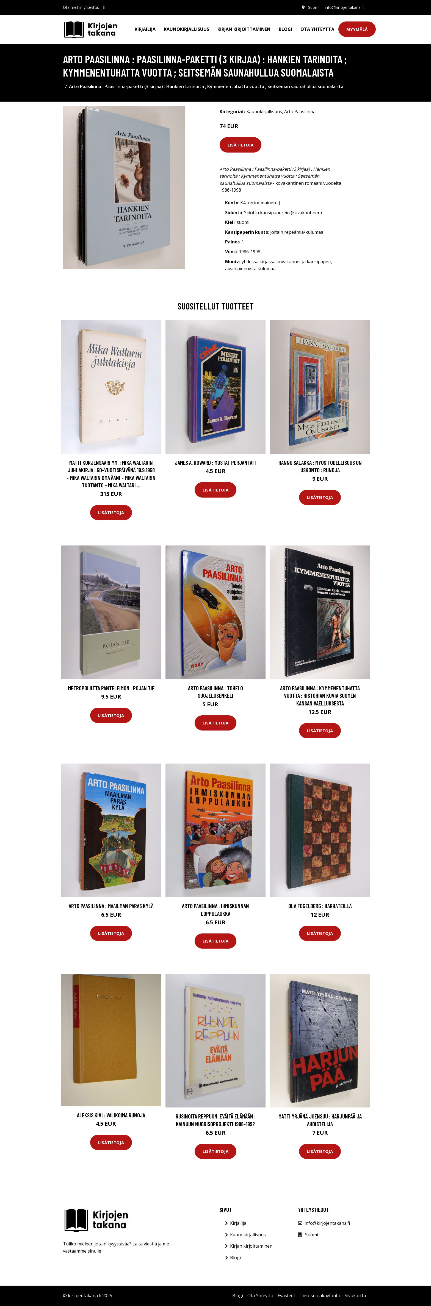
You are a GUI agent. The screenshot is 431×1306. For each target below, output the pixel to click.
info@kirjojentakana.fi (344, 7)
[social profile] (104, 7)
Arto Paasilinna (300, 111)
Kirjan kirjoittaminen (243, 29)
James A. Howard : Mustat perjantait (215, 462)
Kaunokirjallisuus (186, 29)
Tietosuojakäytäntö (320, 1296)
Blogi (285, 29)
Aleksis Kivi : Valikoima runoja (111, 1115)
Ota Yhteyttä (317, 29)
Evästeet (286, 1296)
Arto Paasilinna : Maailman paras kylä (111, 905)
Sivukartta (355, 1296)
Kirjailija (145, 29)
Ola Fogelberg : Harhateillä (320, 905)
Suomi (313, 7)
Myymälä (357, 29)
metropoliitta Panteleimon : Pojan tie (111, 688)
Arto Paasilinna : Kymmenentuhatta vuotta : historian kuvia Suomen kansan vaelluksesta (320, 696)
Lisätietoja (240, 145)
